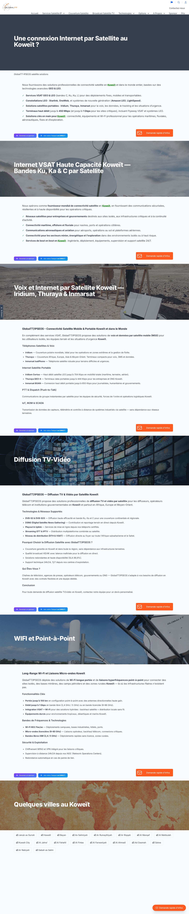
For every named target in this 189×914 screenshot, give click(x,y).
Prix (183, 13)
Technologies (126, 13)
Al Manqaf (143, 835)
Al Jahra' (42, 842)
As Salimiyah (80, 835)
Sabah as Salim (44, 850)
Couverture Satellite (78, 13)
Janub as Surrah (25, 835)
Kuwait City (23, 842)
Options (144, 13)
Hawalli (46, 835)
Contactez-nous (177, 8)
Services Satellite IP (53, 13)
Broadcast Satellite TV (104, 13)
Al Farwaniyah (98, 842)
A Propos (159, 13)
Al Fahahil (60, 842)
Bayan (61, 835)
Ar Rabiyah (22, 850)
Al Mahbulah (163, 835)
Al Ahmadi (119, 842)
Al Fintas (78, 842)
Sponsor (173, 13)
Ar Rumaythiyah (103, 835)
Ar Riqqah (124, 835)
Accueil (34, 13)
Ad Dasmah (139, 842)
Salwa (156, 842)
